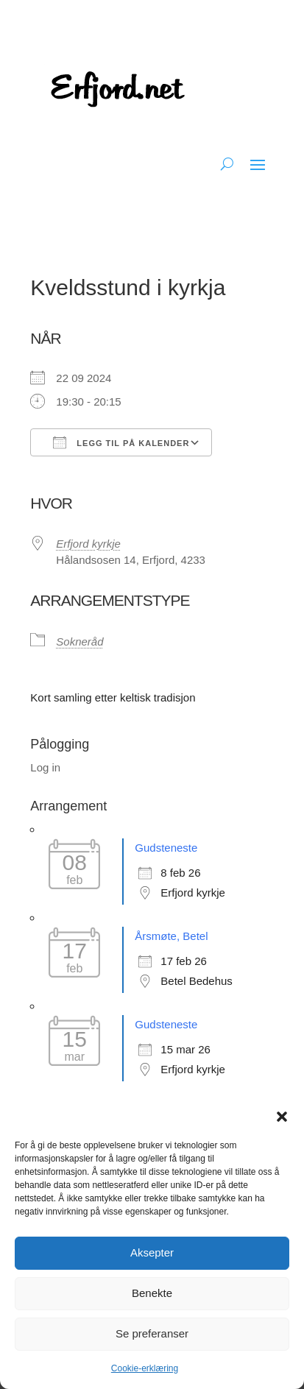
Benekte (152, 1293)
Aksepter (152, 1252)
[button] (282, 1116)
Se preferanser (152, 1333)
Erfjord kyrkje (88, 543)
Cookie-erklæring (144, 1368)
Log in (45, 767)
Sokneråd (79, 641)
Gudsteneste (166, 847)
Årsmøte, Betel (171, 936)
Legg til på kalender (121, 442)
